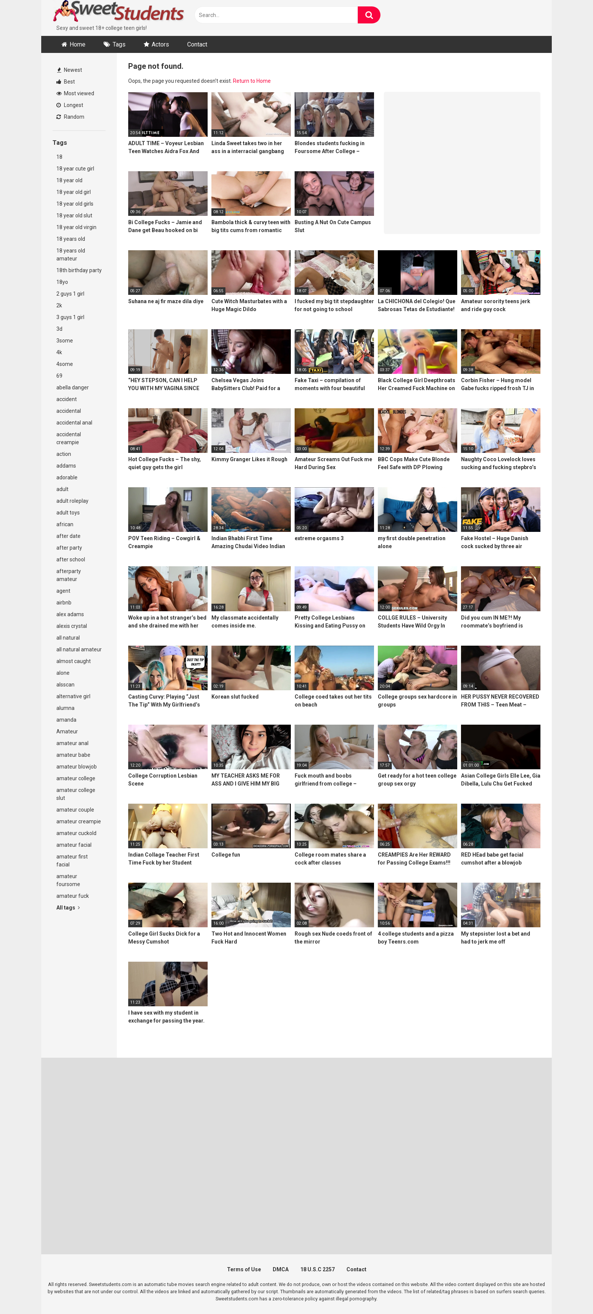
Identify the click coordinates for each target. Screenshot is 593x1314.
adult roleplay (72, 501)
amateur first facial (72, 861)
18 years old (70, 239)
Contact (197, 44)
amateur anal (72, 743)
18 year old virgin (76, 227)
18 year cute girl (75, 169)
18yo (62, 282)
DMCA (281, 1269)
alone (63, 673)
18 (59, 157)
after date (68, 536)
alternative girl (73, 696)
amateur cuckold (76, 833)
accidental (68, 411)
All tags (68, 908)
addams (66, 466)
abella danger (72, 387)
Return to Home (252, 81)
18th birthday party (79, 270)
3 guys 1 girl (70, 317)
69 (59, 376)
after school (70, 559)
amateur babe (73, 755)
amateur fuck (72, 896)
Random (70, 117)
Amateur (67, 731)
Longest (69, 105)
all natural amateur (79, 649)
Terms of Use (244, 1269)
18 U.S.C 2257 (317, 1269)
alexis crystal (71, 626)
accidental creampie (68, 438)
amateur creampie (78, 821)
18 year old (69, 180)
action (63, 454)
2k (59, 305)
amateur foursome (68, 880)
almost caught (73, 661)
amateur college (75, 778)
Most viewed (75, 93)
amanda (66, 720)
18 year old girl (73, 192)
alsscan (65, 685)
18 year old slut (74, 215)
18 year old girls (74, 204)
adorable (67, 477)
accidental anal (74, 423)
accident (66, 399)
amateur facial (74, 845)
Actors (160, 44)
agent (63, 591)
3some (64, 341)
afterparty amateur (68, 575)
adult (62, 489)
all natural (68, 638)
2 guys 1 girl (70, 294)
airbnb (63, 603)
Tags (119, 44)
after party (69, 548)
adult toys (68, 513)
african (64, 524)
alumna (65, 708)
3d (59, 329)
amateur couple (75, 810)
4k (59, 352)
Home (77, 44)
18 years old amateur (70, 255)
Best (65, 82)
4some (64, 364)
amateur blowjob (76, 767)
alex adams (70, 614)
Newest (69, 70)
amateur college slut (75, 794)
